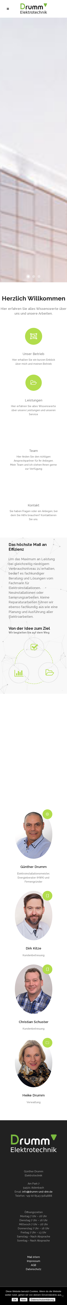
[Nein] (62, 1296)
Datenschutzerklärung (42, 1299)
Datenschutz (33, 1269)
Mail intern (33, 1257)
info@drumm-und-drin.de (37, 1191)
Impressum (33, 1261)
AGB (33, 1265)
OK (14, 1299)
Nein (23, 1299)
